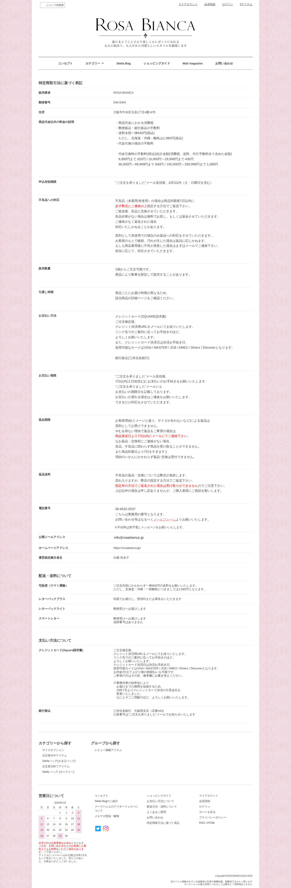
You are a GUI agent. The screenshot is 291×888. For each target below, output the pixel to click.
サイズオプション (53, 750)
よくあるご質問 (156, 812)
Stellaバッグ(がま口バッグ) (58, 761)
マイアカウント (188, 4)
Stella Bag (123, 63)
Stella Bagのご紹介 (106, 801)
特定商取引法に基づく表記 (163, 822)
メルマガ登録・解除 (107, 816)
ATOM (211, 822)
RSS (202, 822)
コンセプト (65, 63)
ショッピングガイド (156, 63)
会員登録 (209, 4)
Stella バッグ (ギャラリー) (58, 771)
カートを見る (207, 812)
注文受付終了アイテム (56, 766)
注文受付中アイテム (54, 755)
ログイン (227, 4)
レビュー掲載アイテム (108, 750)
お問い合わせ (224, 63)
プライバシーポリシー (212, 817)
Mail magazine (193, 63)
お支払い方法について (160, 801)
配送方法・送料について (162, 806)
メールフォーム (164, 519)
